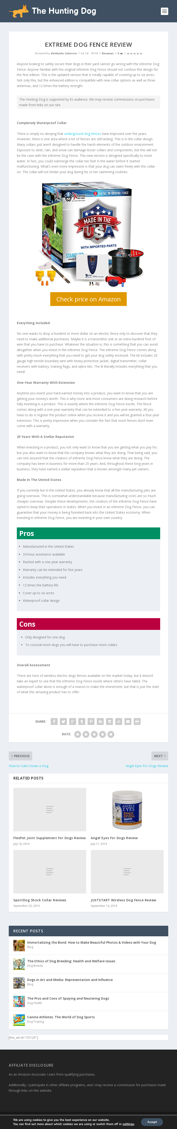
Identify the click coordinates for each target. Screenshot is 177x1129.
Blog (30, 947)
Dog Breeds (35, 965)
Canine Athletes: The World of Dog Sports (61, 1016)
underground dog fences (82, 133)
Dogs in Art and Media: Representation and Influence (70, 979)
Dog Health (34, 1002)
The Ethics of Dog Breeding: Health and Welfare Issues (71, 960)
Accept (152, 1122)
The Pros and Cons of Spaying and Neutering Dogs (68, 998)
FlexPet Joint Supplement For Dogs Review (49, 837)
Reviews (108, 53)
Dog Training (35, 1021)
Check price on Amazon (88, 298)
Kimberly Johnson (64, 53)
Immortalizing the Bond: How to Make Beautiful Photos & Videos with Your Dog (91, 942)
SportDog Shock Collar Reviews (39, 899)
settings (127, 1124)
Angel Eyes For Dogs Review (114, 837)
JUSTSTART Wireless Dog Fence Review (123, 899)
